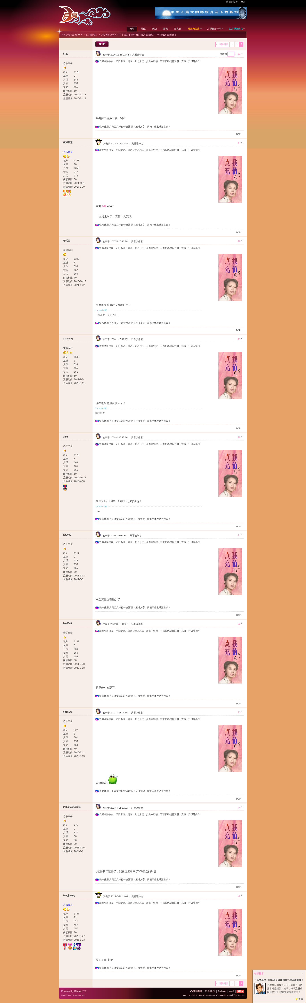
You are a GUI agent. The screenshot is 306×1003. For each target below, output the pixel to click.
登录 (243, 2)
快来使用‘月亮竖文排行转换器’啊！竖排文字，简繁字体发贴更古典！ (135, 126)
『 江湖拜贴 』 (91, 34)
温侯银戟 (68, 250)
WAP (231, 991)
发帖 (102, 44)
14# (104, 206)
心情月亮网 (196, 991)
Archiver (222, 991)
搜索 (165, 28)
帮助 (154, 28)
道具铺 (177, 28)
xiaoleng (68, 338)
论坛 (132, 28)
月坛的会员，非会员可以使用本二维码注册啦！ (278, 980)
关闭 (302, 973)
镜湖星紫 (68, 142)
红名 (65, 54)
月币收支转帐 (214, 28)
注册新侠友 (232, 2)
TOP (238, 134)
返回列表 (223, 44)
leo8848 (67, 623)
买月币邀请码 (236, 28)
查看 (300, 999)
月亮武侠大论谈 (69, 34)
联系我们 (210, 991)
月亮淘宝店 (193, 28)
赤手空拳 (68, 63)
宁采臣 (66, 240)
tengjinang (69, 895)
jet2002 (67, 534)
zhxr (65, 436)
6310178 (67, 711)
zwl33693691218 (72, 807)
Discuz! (78, 991)
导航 (143, 28)
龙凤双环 (68, 348)
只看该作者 (138, 54)
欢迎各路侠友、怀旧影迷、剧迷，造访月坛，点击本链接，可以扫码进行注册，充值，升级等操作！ (150, 61)
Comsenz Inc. (79, 995)
